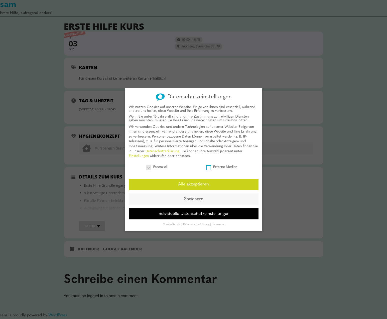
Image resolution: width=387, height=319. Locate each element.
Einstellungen (139, 152)
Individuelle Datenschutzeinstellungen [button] (193, 209)
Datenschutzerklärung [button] (196, 220)
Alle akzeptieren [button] (193, 180)
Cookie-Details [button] (172, 220)
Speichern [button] (193, 195)
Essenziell (156, 163)
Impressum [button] (218, 220)
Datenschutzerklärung (162, 147)
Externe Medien (221, 163)
